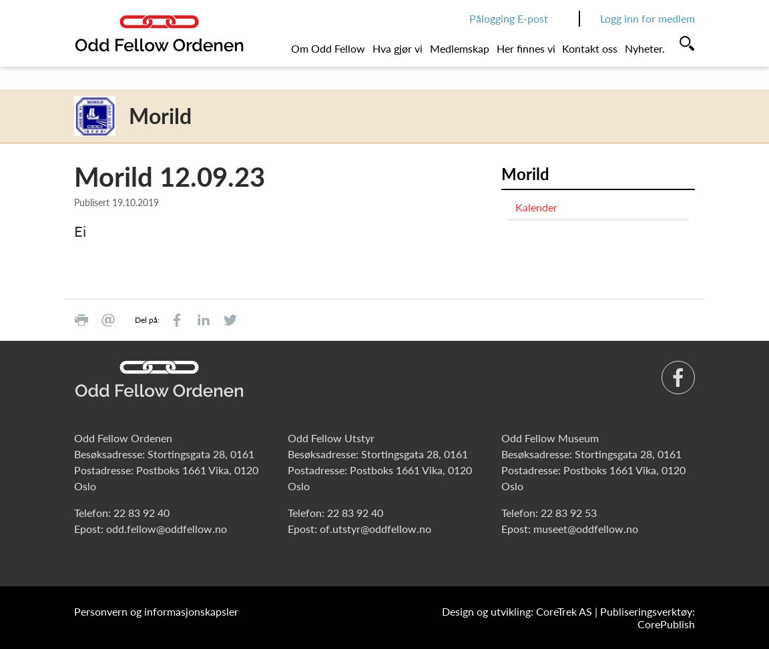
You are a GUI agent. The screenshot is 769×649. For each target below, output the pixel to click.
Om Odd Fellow (328, 48)
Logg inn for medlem (647, 18)
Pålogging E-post (508, 18)
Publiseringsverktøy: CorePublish (647, 617)
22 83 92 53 (569, 512)
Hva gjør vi (397, 48)
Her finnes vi (526, 48)
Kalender (536, 207)
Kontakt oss (589, 48)
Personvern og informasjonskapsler (156, 611)
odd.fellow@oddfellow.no (166, 528)
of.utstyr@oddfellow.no (375, 528)
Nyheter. (645, 48)
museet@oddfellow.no (585, 528)
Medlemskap (459, 48)
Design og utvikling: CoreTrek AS (517, 611)
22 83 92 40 (141, 512)
